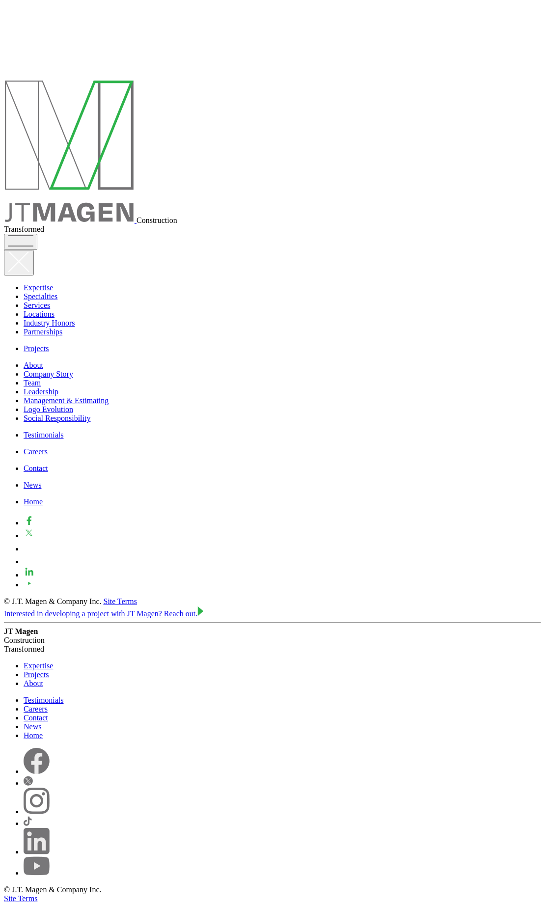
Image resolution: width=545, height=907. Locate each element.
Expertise (38, 287)
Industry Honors (49, 323)
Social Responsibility (57, 418)
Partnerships (43, 332)
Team (32, 383)
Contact (36, 468)
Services (37, 305)
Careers (36, 451)
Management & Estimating (66, 400)
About (33, 365)
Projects (36, 348)
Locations (39, 314)
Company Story (48, 374)
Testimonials (44, 435)
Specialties (40, 296)
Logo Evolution (48, 409)
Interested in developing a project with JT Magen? (104, 613)
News (32, 485)
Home (33, 501)
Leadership (41, 391)
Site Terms (120, 601)
